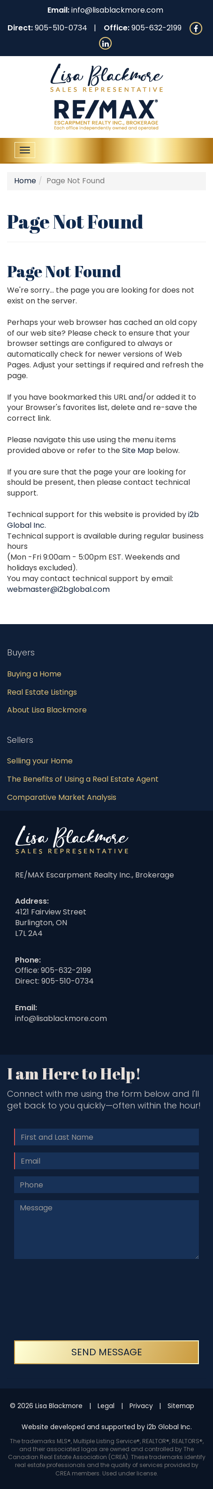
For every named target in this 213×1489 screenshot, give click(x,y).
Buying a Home (34, 674)
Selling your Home (40, 760)
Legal (106, 1405)
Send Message (106, 1352)
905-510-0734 (61, 27)
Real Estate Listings (42, 692)
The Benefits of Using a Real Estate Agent (83, 779)
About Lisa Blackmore (47, 710)
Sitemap (180, 1405)
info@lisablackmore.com (117, 10)
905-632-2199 (156, 27)
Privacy (141, 1405)
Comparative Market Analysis (61, 797)
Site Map (138, 450)
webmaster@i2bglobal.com (58, 589)
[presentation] (52, 1299)
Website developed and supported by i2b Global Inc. (107, 1426)
